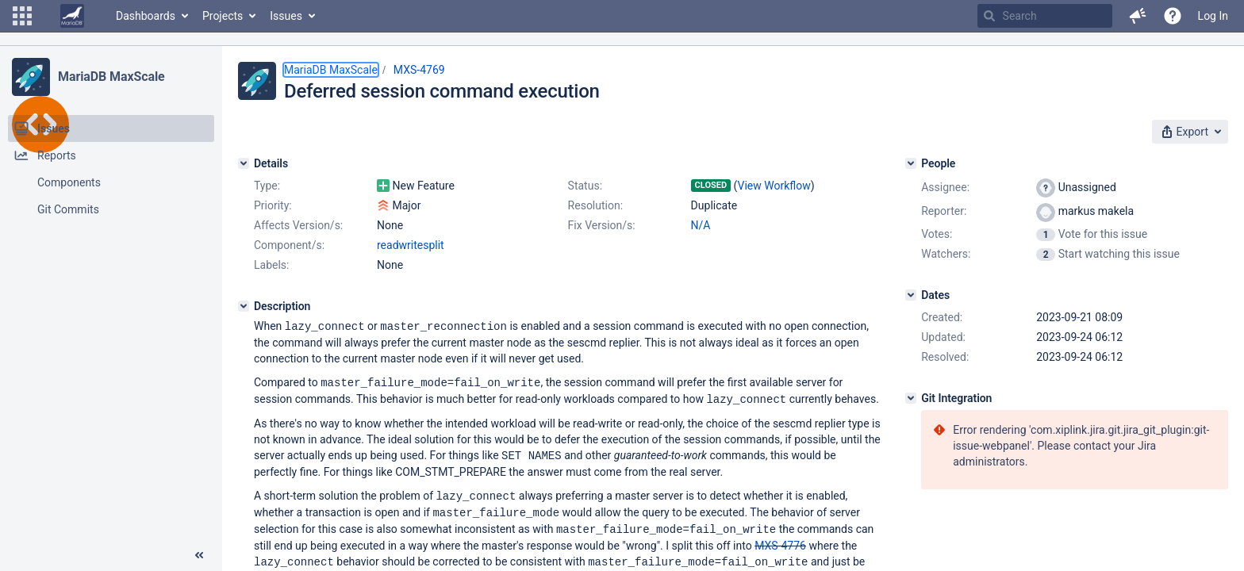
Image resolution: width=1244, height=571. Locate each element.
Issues (286, 16)
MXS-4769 (419, 69)
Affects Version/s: (298, 225)
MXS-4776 (780, 540)
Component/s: (289, 245)
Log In (1213, 16)
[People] (910, 163)
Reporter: (943, 211)
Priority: (273, 205)
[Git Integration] (910, 398)
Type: (267, 185)
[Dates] (910, 295)
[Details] (243, 163)
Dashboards (145, 16)
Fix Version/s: (601, 225)
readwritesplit (410, 245)
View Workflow (774, 185)
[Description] (243, 306)
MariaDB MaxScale (111, 76)
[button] (22, 16)
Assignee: (945, 187)
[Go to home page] (72, 16)
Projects (222, 16)
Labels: (271, 265)
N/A (701, 225)
